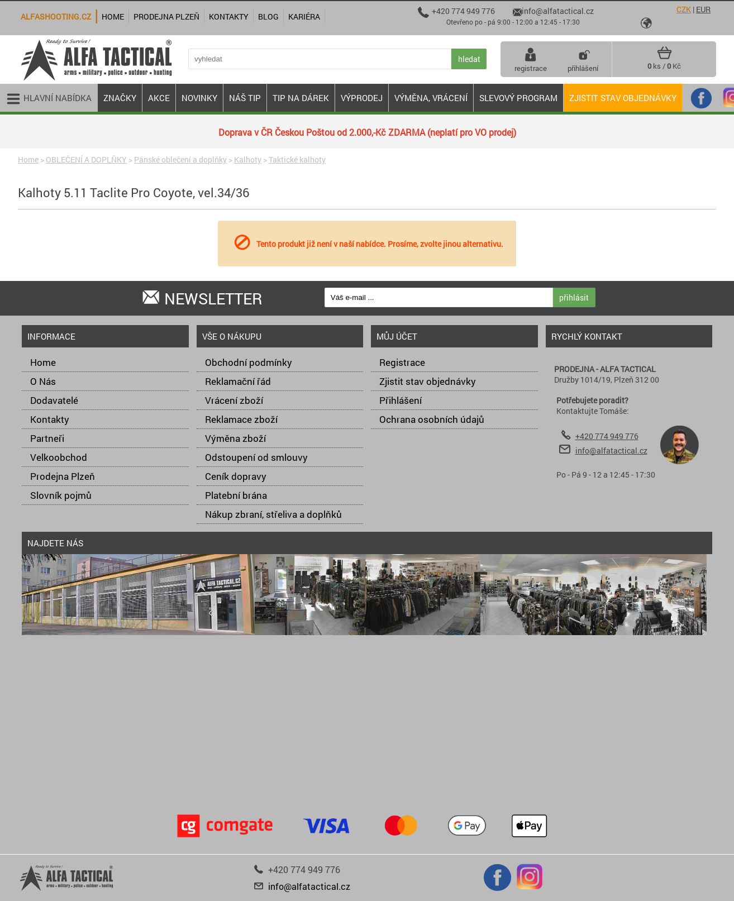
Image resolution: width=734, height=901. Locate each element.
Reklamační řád (238, 381)
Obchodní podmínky (248, 362)
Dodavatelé (54, 400)
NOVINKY (199, 97)
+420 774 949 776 (606, 436)
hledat (469, 59)
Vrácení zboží (234, 400)
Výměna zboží (235, 438)
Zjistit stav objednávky (622, 97)
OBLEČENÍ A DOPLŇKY (86, 159)
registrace (530, 59)
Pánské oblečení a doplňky (180, 159)
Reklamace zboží (241, 419)
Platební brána (236, 495)
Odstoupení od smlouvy (256, 457)
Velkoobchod (58, 457)
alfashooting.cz (56, 16)
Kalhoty (247, 159)
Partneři (47, 438)
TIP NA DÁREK (301, 97)
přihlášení (583, 59)
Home (28, 159)
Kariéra (304, 16)
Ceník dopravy (235, 476)
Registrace (402, 362)
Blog (268, 16)
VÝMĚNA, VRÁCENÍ (431, 97)
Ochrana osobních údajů (431, 419)
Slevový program (518, 97)
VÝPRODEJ (362, 97)
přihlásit (574, 297)
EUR (703, 9)
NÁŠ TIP (245, 97)
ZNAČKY (119, 97)
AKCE (159, 97)
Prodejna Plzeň (62, 476)
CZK (683, 9)
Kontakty (49, 419)
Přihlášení (400, 400)
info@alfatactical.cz (611, 450)
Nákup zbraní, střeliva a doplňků (273, 514)
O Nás (43, 381)
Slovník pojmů (61, 495)
